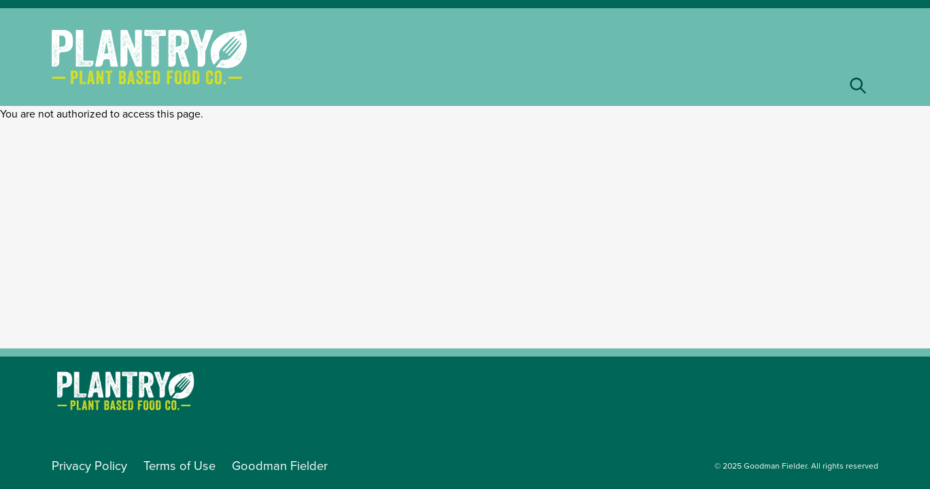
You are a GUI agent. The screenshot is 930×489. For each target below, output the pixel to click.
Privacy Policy (89, 465)
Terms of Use (179, 465)
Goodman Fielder (280, 465)
